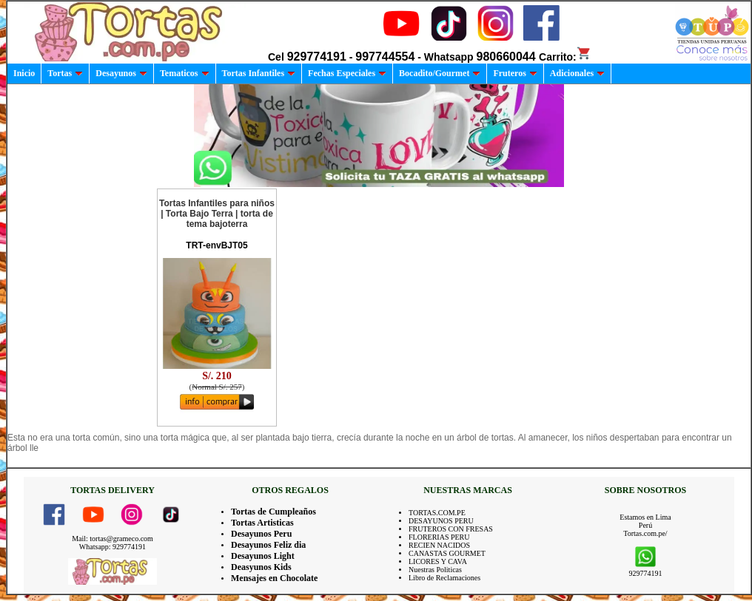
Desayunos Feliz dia (268, 545)
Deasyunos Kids (261, 567)
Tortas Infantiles (259, 73)
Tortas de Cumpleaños (273, 511)
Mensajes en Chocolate (274, 578)
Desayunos (121, 73)
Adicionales (577, 73)
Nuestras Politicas (435, 570)
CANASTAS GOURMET (447, 553)
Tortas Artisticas (262, 522)
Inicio (24, 73)
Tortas (65, 73)
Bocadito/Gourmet (439, 73)
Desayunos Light (263, 556)
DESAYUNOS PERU (441, 521)
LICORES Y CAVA (438, 561)
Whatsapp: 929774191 (112, 547)
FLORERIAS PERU (439, 537)
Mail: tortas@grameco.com (112, 538)
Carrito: (565, 57)
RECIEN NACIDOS (439, 545)
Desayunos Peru (261, 534)
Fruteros (515, 73)
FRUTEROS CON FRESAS (451, 529)
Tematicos (184, 73)
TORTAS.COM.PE (437, 513)
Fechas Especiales (347, 73)
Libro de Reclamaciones (444, 578)
